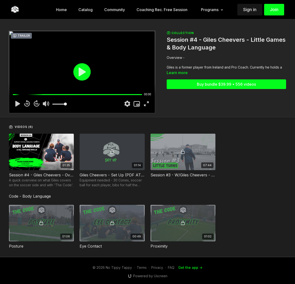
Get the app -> (190, 267)
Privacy (157, 267)
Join (274, 9)
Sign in (249, 9)
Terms (142, 267)
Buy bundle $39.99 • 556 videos (226, 84)
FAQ (171, 267)
